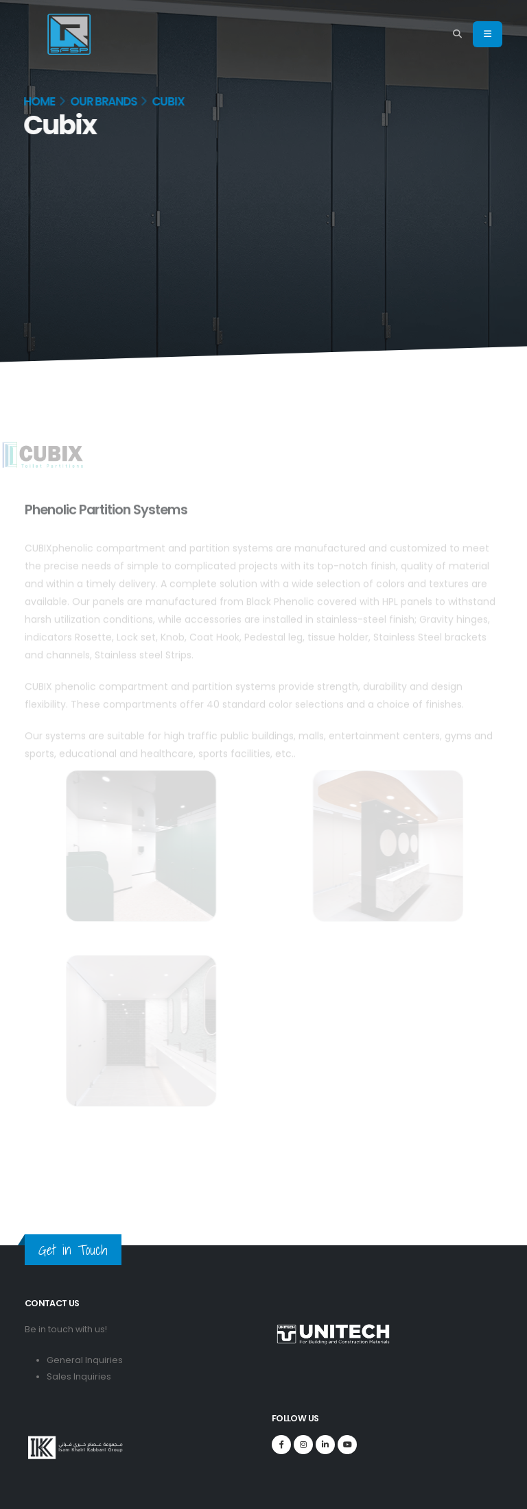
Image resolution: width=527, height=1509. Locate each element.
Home (37, 101)
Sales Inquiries (79, 1376)
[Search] (457, 34)
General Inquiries (85, 1360)
